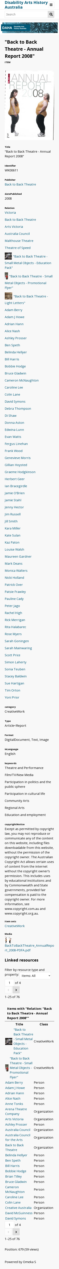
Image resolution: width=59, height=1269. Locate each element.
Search (51, 14)
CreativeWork (15, 926)
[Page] (9, 982)
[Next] (16, 989)
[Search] (26, 14)
